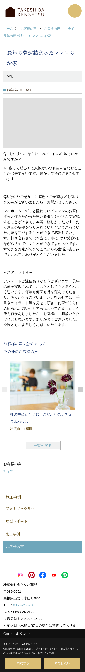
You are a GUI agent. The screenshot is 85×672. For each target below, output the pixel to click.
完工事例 (13, 534)
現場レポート (16, 521)
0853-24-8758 (23, 605)
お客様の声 (15, 546)
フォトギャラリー (20, 508)
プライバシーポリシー (47, 648)
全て (10, 471)
